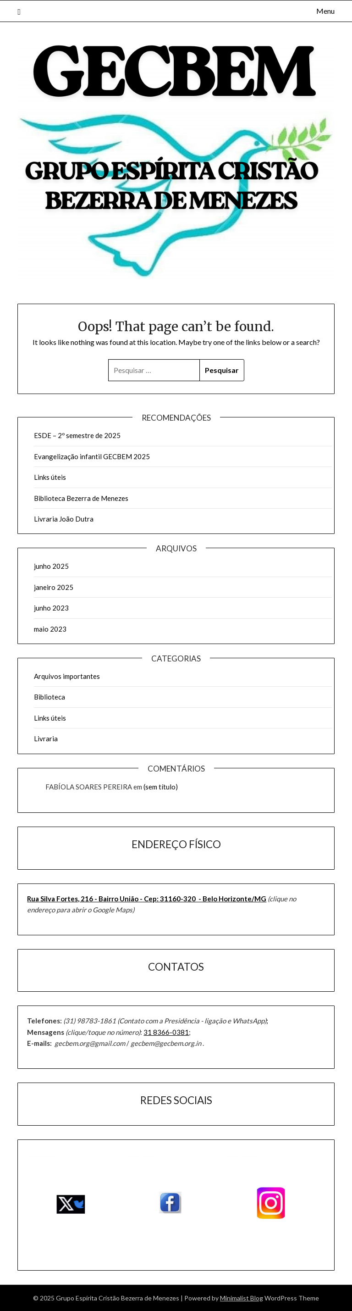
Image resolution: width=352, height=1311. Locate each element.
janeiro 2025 (53, 587)
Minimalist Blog (241, 1298)
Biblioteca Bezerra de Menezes (81, 498)
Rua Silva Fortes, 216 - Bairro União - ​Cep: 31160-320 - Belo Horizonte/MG (146, 898)
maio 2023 (50, 629)
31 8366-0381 (166, 1032)
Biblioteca (49, 697)
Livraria (46, 738)
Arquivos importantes (67, 676)
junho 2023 (51, 608)
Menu (325, 10)
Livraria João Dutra (64, 519)
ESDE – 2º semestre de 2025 (77, 435)
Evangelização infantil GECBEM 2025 (92, 456)
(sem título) (160, 787)
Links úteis (50, 477)
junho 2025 (51, 566)
